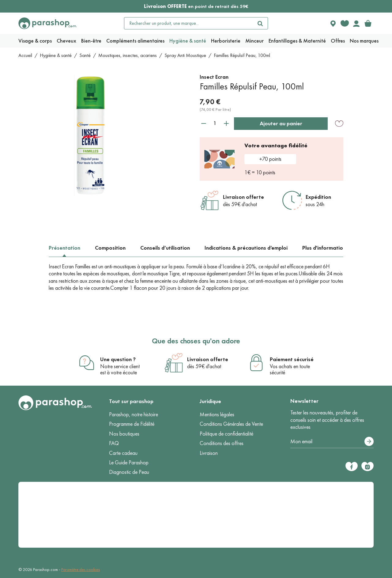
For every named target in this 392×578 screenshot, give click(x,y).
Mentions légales (217, 414)
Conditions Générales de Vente (231, 424)
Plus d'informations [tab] (325, 247)
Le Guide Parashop (129, 462)
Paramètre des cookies (80, 569)
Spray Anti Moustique (185, 55)
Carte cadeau (123, 453)
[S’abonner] (369, 441)
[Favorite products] (344, 23)
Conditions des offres (221, 443)
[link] (368, 23)
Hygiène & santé (56, 55)
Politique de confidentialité (226, 433)
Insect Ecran (214, 77)
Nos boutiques (124, 433)
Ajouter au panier (281, 123)
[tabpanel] (196, 277)
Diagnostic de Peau (129, 472)
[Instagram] (367, 466)
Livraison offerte (243, 197)
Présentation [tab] (64, 247)
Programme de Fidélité (131, 424)
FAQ (114, 443)
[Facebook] (351, 466)
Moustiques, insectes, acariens (127, 55)
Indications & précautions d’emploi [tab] (246, 247)
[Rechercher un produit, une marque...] (188, 23)
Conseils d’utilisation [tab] (165, 247)
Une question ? (118, 359)
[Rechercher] (260, 23)
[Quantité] (215, 123)
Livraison (209, 453)
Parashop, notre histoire (133, 414)
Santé (85, 55)
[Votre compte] (356, 23)
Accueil (25, 55)
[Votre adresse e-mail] (332, 442)
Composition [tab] (110, 247)
